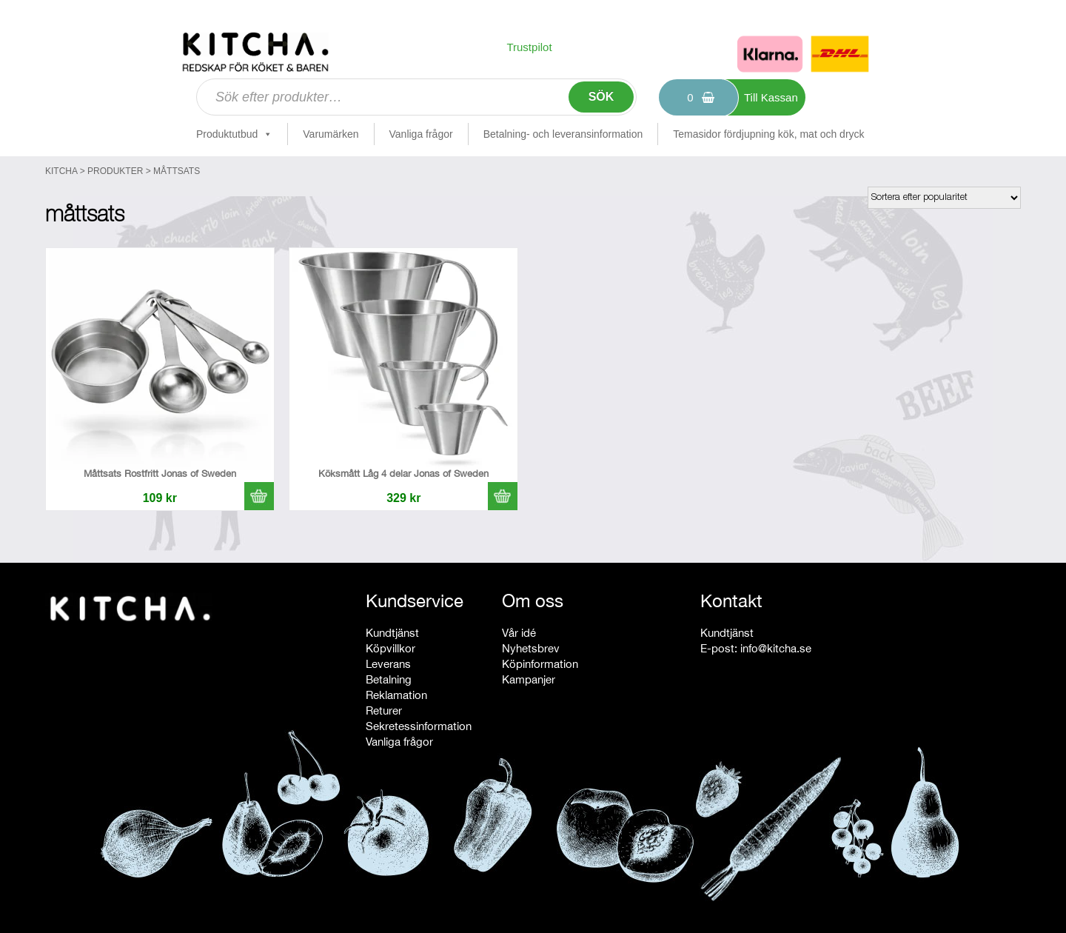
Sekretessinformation (419, 726)
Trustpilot (529, 47)
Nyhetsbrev (531, 648)
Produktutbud (234, 134)
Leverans (388, 664)
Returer (384, 710)
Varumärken (330, 134)
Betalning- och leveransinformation (563, 134)
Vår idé (519, 632)
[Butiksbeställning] (944, 198)
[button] (259, 496)
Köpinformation (540, 664)
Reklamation (396, 695)
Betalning (389, 679)
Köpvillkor (390, 648)
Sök (601, 96)
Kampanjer (528, 679)
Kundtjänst (392, 632)
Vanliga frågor (421, 134)
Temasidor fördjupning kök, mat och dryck (768, 134)
